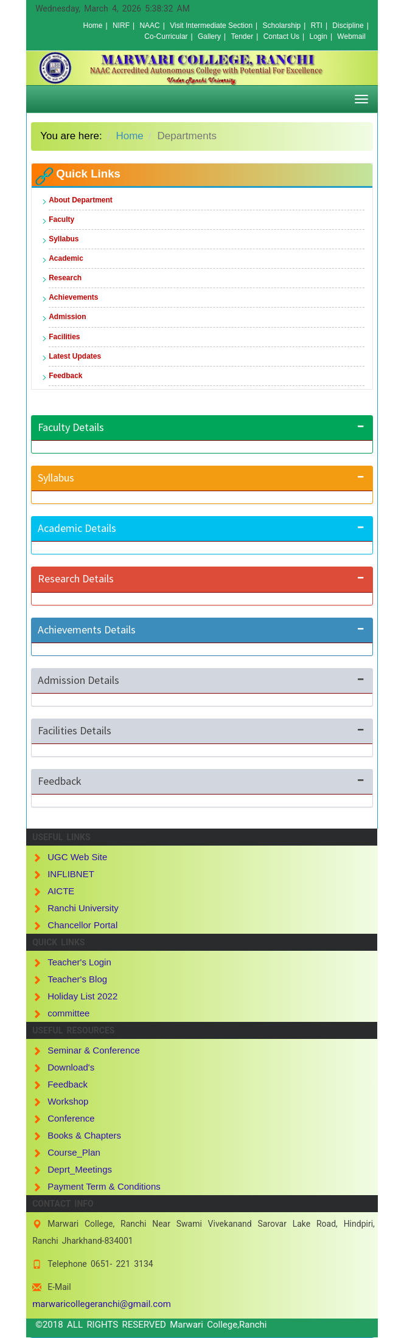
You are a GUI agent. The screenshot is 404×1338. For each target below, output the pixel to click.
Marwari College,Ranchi (218, 1324)
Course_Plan (73, 1152)
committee (68, 1013)
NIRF (121, 25)
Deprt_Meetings (79, 1169)
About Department (81, 200)
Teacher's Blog (77, 979)
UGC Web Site (77, 857)
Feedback (65, 375)
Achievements (73, 297)
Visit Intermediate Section (211, 25)
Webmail (351, 36)
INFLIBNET (70, 874)
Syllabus (63, 239)
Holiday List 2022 (82, 996)
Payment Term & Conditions (104, 1186)
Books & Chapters (84, 1135)
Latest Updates (75, 356)
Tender (242, 36)
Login (318, 36)
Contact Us (281, 36)
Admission (67, 316)
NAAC (149, 25)
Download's (70, 1067)
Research (65, 278)
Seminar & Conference (93, 1050)
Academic (66, 258)
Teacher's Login (79, 962)
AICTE (60, 891)
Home (92, 25)
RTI (316, 25)
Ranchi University (83, 908)
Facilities (64, 337)
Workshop (67, 1101)
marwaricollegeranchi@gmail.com (101, 1303)
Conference (71, 1118)
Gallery (209, 36)
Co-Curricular (165, 36)
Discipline (347, 25)
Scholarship (282, 25)
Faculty (61, 219)
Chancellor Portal (82, 925)
